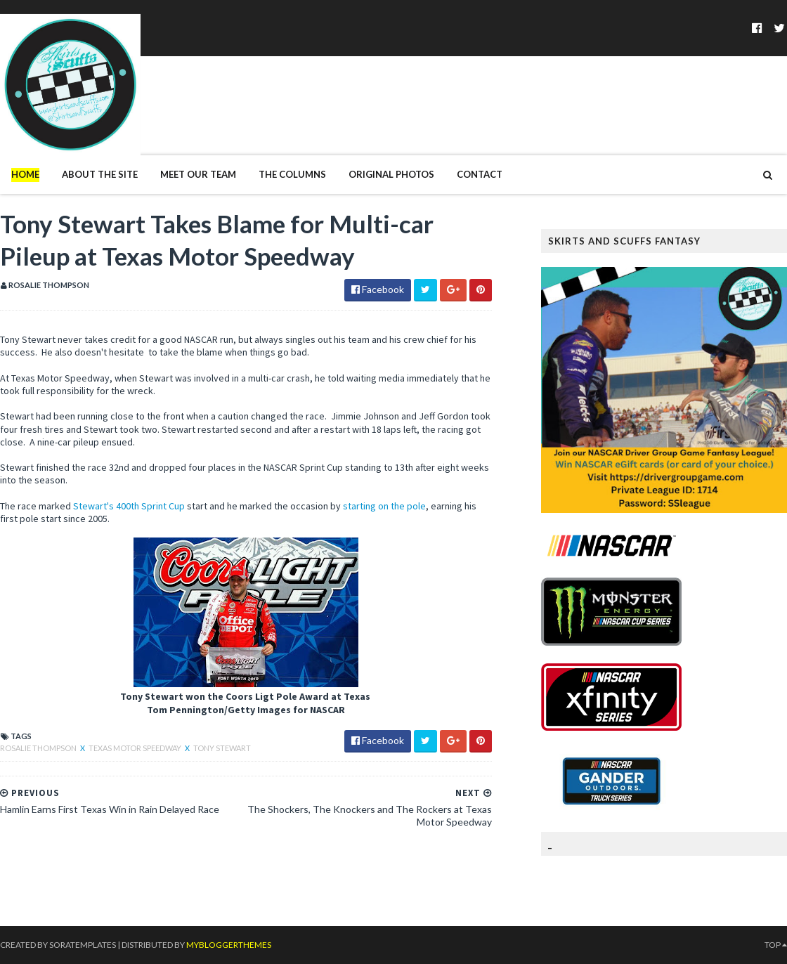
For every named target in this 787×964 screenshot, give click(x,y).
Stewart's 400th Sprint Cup (128, 506)
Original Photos (391, 174)
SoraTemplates (82, 944)
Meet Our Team (198, 174)
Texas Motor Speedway (136, 748)
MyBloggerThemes (228, 944)
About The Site (100, 174)
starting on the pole (384, 506)
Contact (479, 174)
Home (25, 174)
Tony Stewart (222, 748)
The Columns (292, 174)
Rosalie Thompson (39, 748)
